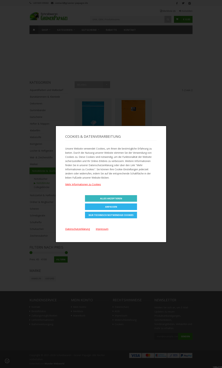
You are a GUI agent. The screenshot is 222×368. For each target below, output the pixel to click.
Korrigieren (36, 144)
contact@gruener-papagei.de (71, 2)
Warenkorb (79, 315)
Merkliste (167, 10)
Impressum (121, 315)
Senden (185, 336)
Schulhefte (36, 222)
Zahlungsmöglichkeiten (44, 315)
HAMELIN (36, 278)
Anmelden (186, 10)
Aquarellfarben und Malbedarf (46, 90)
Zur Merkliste (93, 139)
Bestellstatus (38, 311)
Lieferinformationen (42, 320)
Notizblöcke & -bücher (44, 171)
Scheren (34, 208)
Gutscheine (89, 29)
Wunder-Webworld (54, 363)
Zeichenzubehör (39, 235)
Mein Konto (79, 307)
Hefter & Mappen (39, 123)
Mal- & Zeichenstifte (41, 157)
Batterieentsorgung (42, 324)
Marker (34, 164)
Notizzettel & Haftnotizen (44, 195)
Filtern (60, 259)
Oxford (49, 278)
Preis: (32, 259)
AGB (117, 311)
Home (33, 29)
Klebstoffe (35, 137)
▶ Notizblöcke (42, 183)
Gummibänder (38, 110)
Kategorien (64, 29)
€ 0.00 (186, 19)
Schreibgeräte (37, 215)
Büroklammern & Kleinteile (45, 96)
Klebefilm (35, 130)
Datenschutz (122, 307)
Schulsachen (37, 229)
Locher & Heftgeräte (41, 150)
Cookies (119, 324)
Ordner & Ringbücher (41, 202)
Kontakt (130, 29)
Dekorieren (36, 103)
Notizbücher (41, 178)
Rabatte (111, 29)
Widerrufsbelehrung (125, 320)
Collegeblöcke (41, 187)
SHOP (45, 29)
